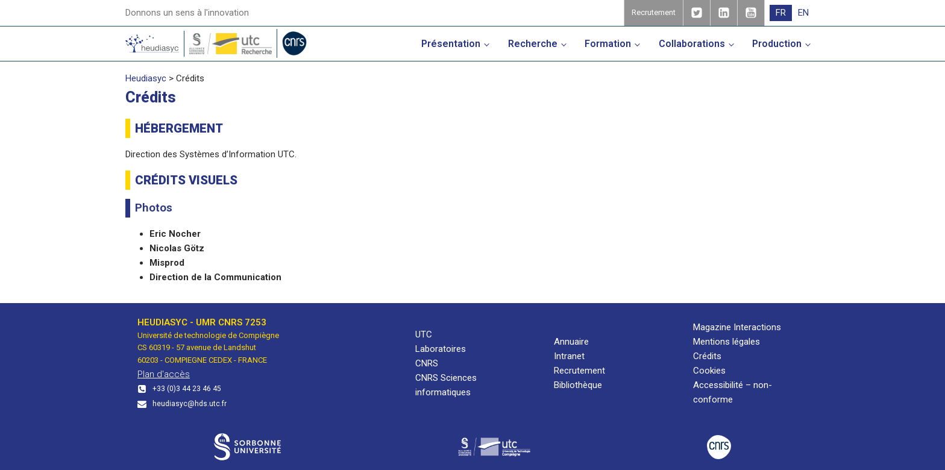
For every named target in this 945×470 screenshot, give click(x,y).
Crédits (707, 356)
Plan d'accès (163, 374)
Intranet (569, 356)
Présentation (450, 43)
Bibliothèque (578, 385)
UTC (423, 334)
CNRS (426, 363)
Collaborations (692, 43)
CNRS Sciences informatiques (446, 385)
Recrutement (579, 370)
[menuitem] (781, 13)
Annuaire (571, 341)
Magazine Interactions (737, 327)
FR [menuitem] (781, 12)
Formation (608, 43)
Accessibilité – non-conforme (732, 392)
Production (777, 43)
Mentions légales (726, 341)
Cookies (709, 370)
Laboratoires (440, 348)
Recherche (532, 43)
